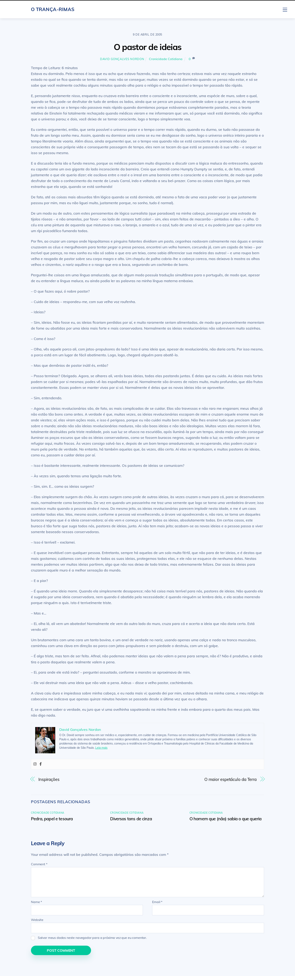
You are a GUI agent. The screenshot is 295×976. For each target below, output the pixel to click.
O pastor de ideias (147, 47)
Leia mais (101, 748)
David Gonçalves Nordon (122, 59)
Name (36, 902)
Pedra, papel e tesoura (52, 818)
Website (37, 920)
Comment (39, 864)
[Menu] (285, 9)
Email (157, 902)
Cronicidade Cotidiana (165, 59)
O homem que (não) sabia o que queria (225, 818)
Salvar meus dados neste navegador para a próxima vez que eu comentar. (92, 938)
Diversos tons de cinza (131, 818)
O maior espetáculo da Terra (230, 779)
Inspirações (48, 779)
